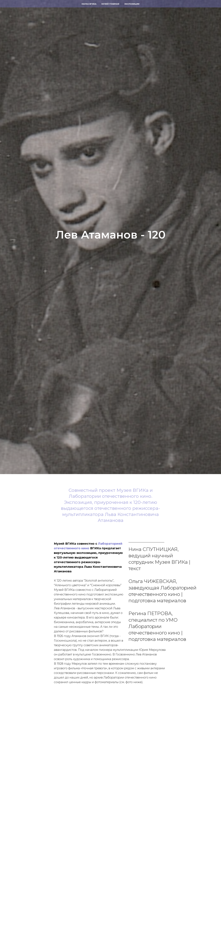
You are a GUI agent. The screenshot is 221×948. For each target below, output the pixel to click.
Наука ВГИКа (89, 4)
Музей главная (110, 4)
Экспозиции (131, 4)
